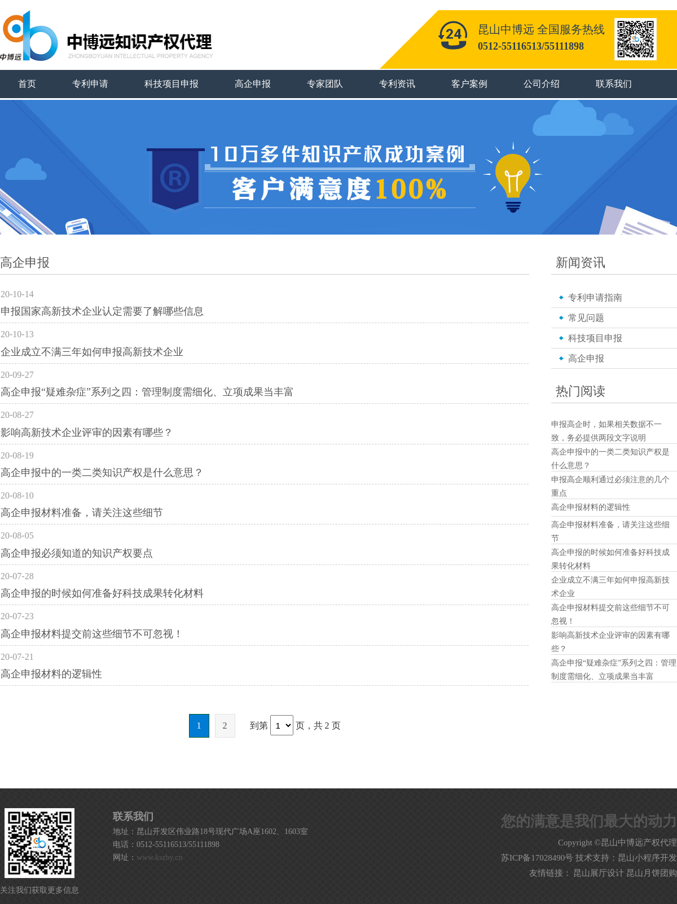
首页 (27, 84)
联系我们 (614, 84)
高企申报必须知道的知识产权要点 (77, 553)
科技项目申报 (171, 84)
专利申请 (90, 84)
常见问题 (586, 318)
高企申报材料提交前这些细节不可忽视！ (92, 634)
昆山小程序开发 (647, 857)
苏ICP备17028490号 (537, 857)
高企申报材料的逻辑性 (51, 674)
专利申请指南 (595, 297)
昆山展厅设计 (598, 872)
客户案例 (469, 84)
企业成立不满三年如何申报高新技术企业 (92, 352)
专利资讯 (397, 84)
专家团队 (325, 84)
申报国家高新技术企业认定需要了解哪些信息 (102, 311)
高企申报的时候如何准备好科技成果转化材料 (102, 593)
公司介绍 (542, 84)
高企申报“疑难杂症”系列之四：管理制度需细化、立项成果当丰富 (147, 392)
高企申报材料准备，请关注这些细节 (82, 512)
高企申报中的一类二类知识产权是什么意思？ (102, 472)
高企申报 (253, 84)
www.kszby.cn (159, 857)
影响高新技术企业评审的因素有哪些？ (87, 432)
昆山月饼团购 (651, 872)
